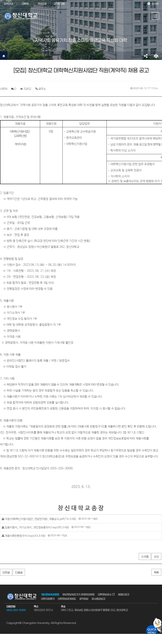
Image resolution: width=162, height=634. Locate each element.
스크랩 (144, 556)
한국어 (155, 3)
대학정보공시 (104, 594)
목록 (156, 572)
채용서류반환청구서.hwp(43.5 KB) (25, 535)
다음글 (18, 572)
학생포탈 (42, 3)
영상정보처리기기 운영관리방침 (78, 594)
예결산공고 (123, 594)
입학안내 (8, 3)
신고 (156, 556)
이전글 (6, 572)
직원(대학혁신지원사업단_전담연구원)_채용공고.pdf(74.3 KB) (40, 519)
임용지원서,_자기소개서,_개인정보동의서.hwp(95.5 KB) (37, 527)
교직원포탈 (59, 3)
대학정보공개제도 (67, 598)
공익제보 (83, 598)
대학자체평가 (48, 598)
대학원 (25, 3)
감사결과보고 (98, 598)
